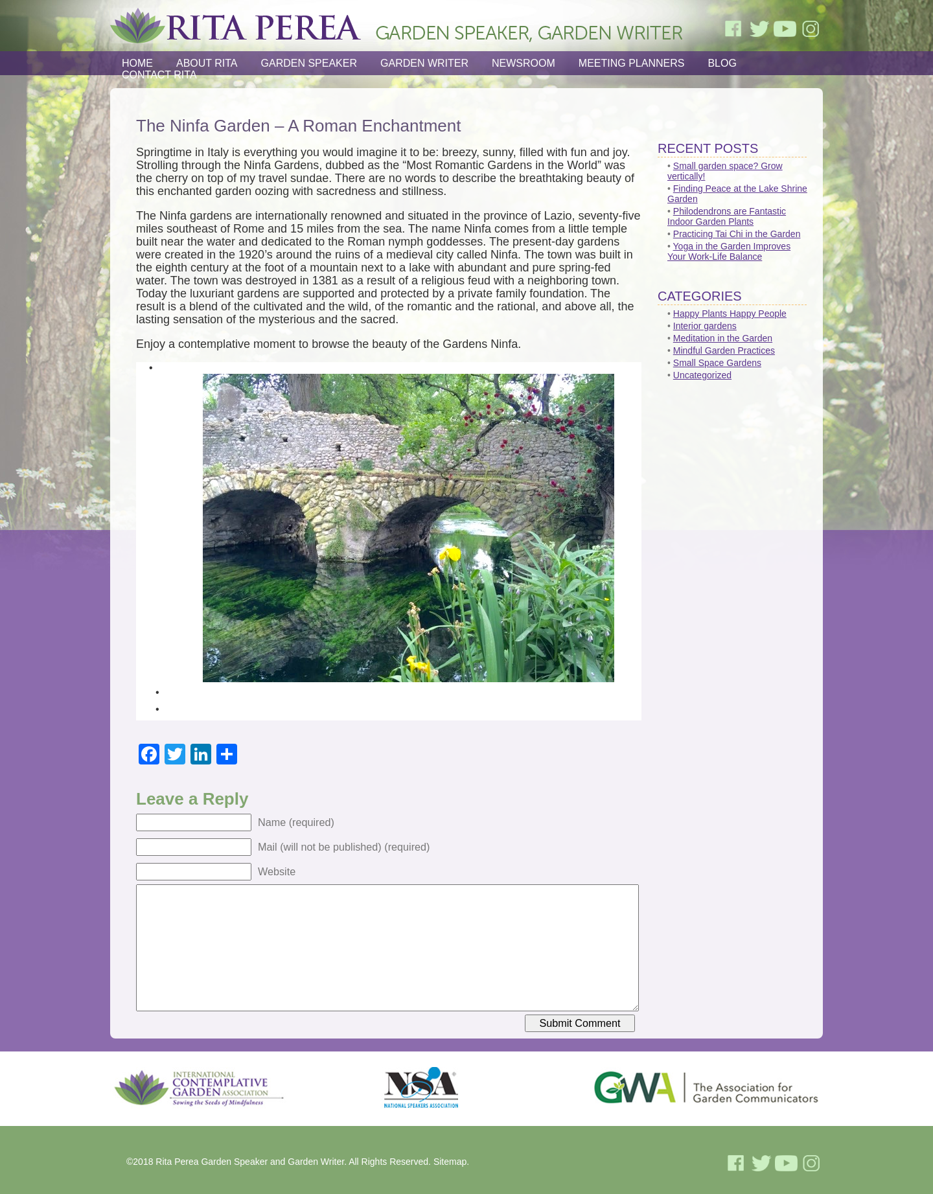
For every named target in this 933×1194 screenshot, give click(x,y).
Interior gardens (705, 326)
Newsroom (523, 63)
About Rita (207, 63)
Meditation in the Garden (722, 338)
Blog (722, 63)
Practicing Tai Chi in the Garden (737, 234)
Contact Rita (159, 74)
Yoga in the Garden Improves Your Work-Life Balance (728, 251)
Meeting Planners (632, 63)
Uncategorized (702, 375)
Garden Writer (424, 63)
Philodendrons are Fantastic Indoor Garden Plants (726, 216)
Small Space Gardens (717, 363)
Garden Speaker (309, 63)
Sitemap (449, 1161)
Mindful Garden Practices (724, 350)
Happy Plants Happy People (730, 313)
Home (137, 63)
